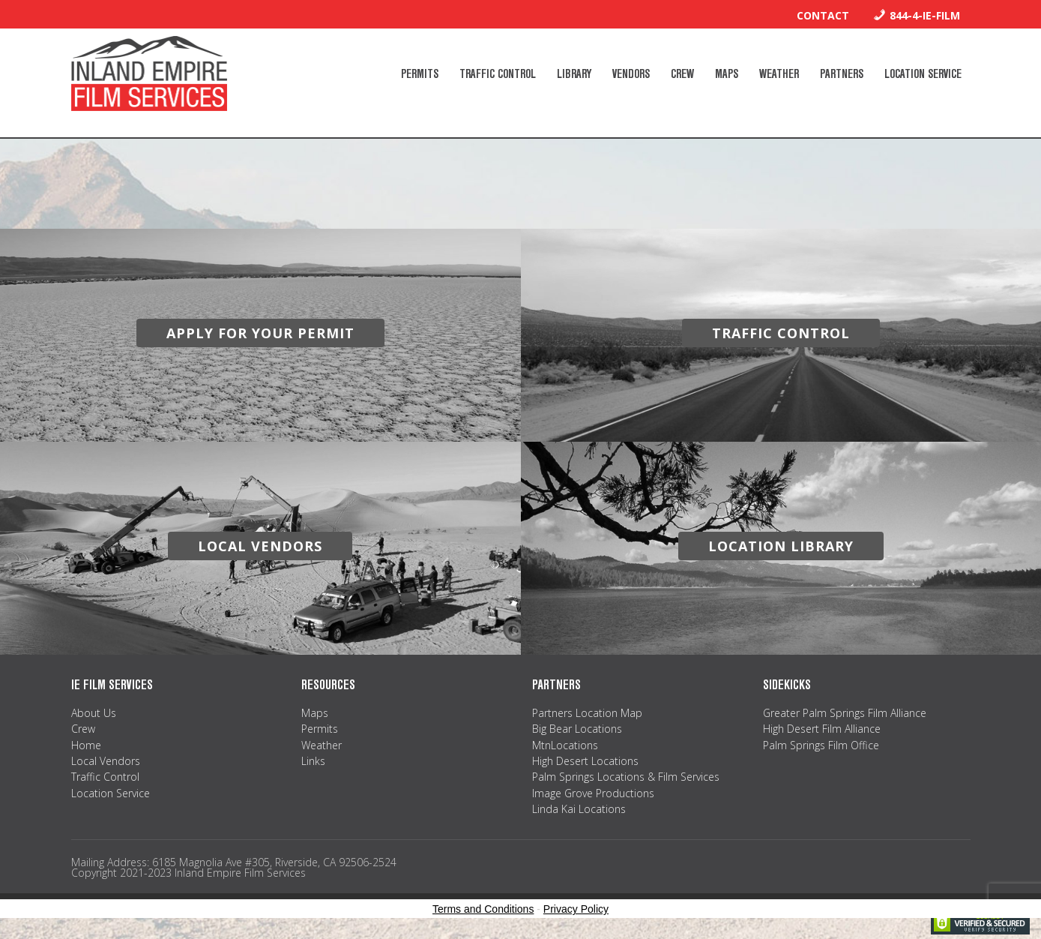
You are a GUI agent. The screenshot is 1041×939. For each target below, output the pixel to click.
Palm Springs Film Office (821, 745)
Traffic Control (105, 777)
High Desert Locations (585, 761)
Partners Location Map (587, 713)
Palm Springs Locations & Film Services (625, 777)
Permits (319, 729)
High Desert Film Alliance (822, 729)
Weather (321, 745)
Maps (314, 713)
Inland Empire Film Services (149, 73)
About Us (93, 713)
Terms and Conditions (483, 909)
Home (86, 745)
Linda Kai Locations (579, 809)
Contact (823, 15)
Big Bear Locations (577, 729)
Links (313, 761)
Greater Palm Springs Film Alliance (844, 713)
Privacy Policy (576, 909)
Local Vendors (105, 761)
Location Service (110, 793)
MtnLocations (565, 745)
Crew (83, 729)
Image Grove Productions (593, 793)
